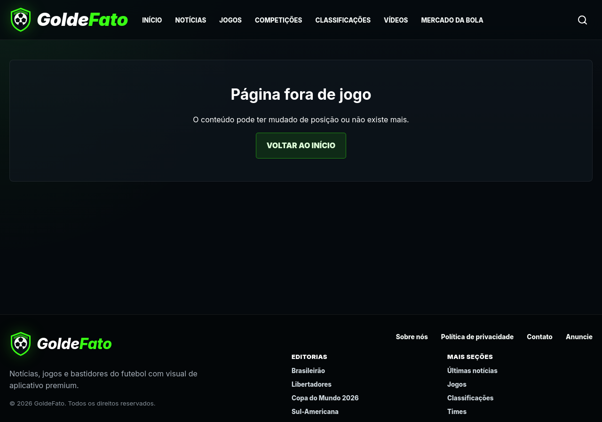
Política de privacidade (477, 337)
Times (457, 411)
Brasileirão (308, 370)
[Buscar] (582, 19)
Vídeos (396, 20)
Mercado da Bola (452, 20)
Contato (540, 337)
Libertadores (312, 384)
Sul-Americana (315, 411)
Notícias (190, 20)
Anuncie (579, 337)
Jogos (230, 20)
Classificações (343, 20)
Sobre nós (412, 337)
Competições (278, 20)
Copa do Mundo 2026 (325, 398)
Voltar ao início (301, 145)
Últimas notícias (472, 370)
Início (152, 20)
